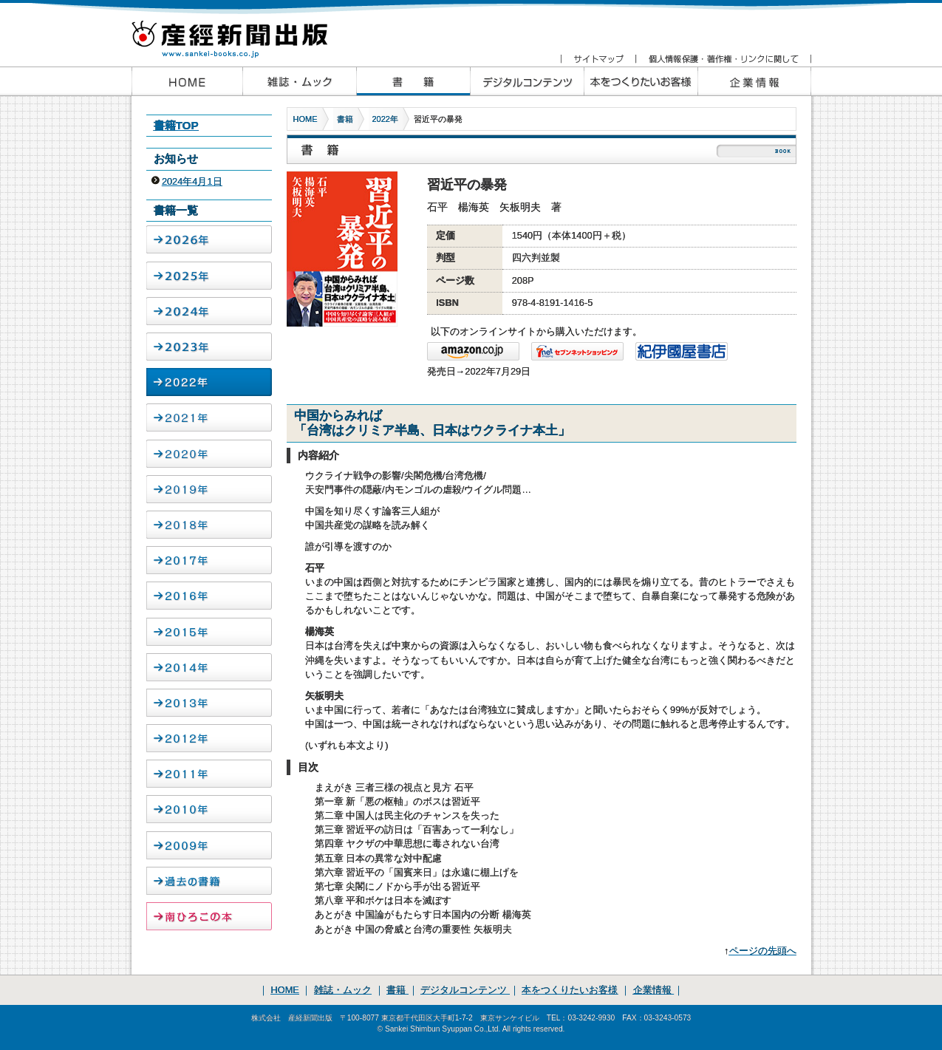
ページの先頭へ (762, 950)
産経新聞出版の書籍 (413, 81)
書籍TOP (176, 125)
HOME (305, 119)
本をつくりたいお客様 (640, 81)
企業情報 (754, 81)
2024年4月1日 (192, 181)
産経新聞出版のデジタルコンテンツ (527, 81)
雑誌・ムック (343, 989)
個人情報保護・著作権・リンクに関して (722, 59)
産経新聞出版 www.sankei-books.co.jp (242, 31)
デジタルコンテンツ (465, 989)
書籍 (345, 119)
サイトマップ (598, 59)
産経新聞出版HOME (187, 81)
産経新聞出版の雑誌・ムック (299, 81)
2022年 (385, 119)
